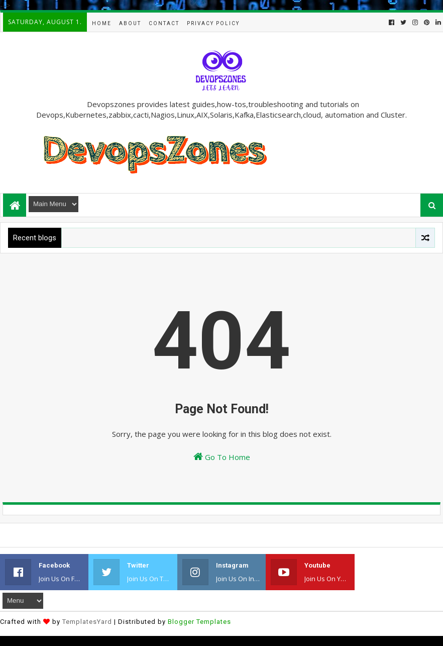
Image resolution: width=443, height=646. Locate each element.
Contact (164, 23)
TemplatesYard (87, 621)
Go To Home (221, 456)
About (130, 23)
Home (102, 23)
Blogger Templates (199, 621)
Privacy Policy (213, 23)
